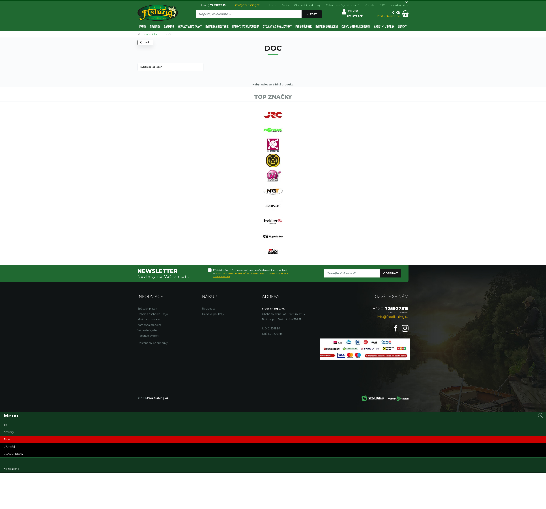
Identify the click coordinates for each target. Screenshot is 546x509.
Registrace (209, 344)
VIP (382, 5)
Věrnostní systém (148, 366)
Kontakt (370, 5)
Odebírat (390, 309)
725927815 (391, 344)
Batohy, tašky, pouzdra (245, 26)
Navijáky (155, 26)
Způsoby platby (147, 344)
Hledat (312, 14)
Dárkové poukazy (213, 350)
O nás (285, 5)
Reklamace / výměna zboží (342, 5)
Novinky (9, 468)
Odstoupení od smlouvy (152, 379)
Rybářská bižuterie (217, 26)
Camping (169, 26)
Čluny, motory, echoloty (355, 26)
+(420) (213, 5)
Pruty (142, 26)
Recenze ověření (148, 372)
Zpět (148, 49)
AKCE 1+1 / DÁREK (384, 26)
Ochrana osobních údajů (152, 350)
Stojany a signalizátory (277, 26)
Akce (7, 475)
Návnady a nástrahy (190, 26)
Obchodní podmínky (307, 5)
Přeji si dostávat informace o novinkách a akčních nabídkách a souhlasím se (251, 309)
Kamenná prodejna (149, 361)
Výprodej (9, 482)
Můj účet (352, 11)
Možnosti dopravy (148, 355)
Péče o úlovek (303, 26)
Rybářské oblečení (326, 26)
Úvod (272, 5)
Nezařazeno (11, 505)
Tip (5, 461)
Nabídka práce (399, 5)
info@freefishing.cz (247, 5)
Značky (402, 26)
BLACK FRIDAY (13, 490)
